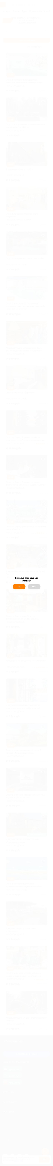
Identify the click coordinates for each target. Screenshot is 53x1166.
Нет (34, 586)
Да (19, 586)
